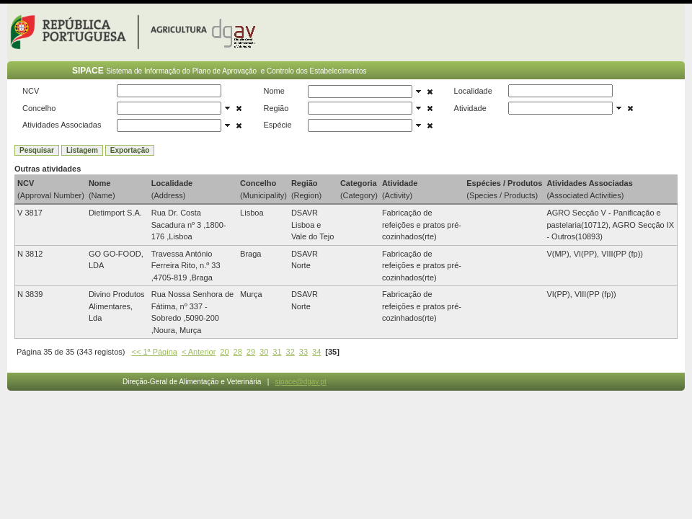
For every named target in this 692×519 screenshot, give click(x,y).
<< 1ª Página (154, 351)
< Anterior (199, 351)
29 (251, 351)
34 (316, 351)
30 (264, 351)
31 (276, 351)
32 (290, 351)
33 (303, 351)
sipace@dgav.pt (301, 382)
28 (238, 351)
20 (224, 351)
